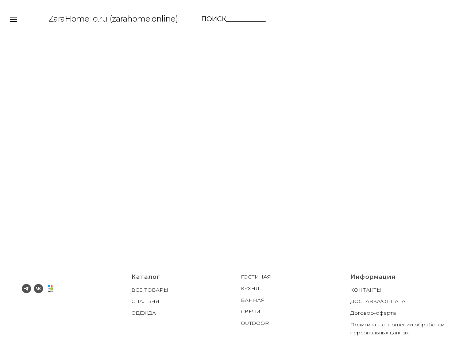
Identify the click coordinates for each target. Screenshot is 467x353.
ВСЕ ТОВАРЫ (150, 290)
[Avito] (50, 288)
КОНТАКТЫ (366, 290)
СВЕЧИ (250, 311)
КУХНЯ (250, 288)
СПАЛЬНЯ (145, 301)
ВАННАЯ (253, 300)
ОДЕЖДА (143, 313)
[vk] (38, 288)
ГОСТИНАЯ (256, 276)
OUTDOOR (255, 323)
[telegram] (26, 288)
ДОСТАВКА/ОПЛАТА (377, 301)
